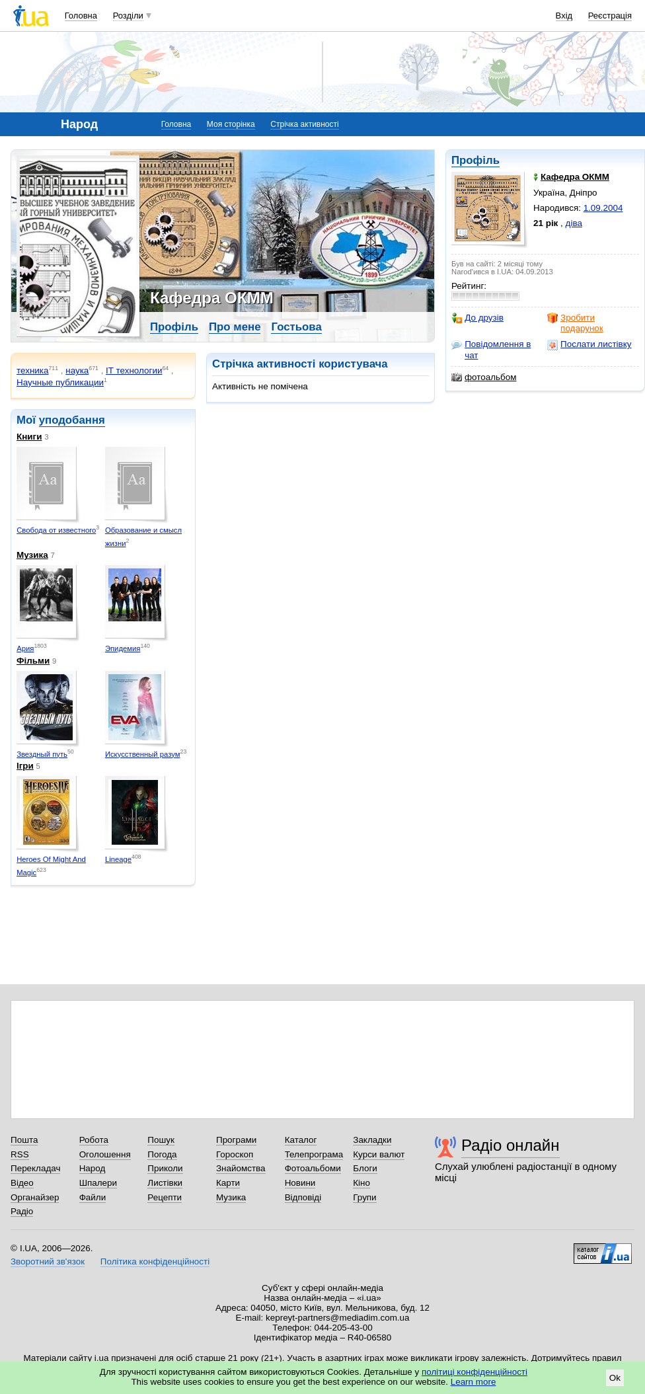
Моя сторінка (231, 124)
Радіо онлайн (510, 1145)
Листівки (164, 1183)
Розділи (128, 15)
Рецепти (164, 1197)
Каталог (301, 1140)
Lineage (118, 859)
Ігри (25, 766)
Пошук (160, 1140)
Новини (300, 1183)
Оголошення (105, 1154)
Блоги (365, 1168)
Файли (92, 1197)
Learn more (473, 1382)
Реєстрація (610, 15)
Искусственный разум (142, 754)
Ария (25, 648)
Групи (364, 1197)
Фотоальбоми (313, 1168)
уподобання (72, 420)
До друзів (477, 318)
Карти (228, 1183)
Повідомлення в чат (491, 349)
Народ (92, 1168)
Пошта (24, 1140)
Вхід (564, 15)
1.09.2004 (603, 208)
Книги (29, 437)
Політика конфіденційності (154, 1261)
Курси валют (378, 1154)
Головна (81, 15)
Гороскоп (234, 1154)
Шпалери (98, 1183)
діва (574, 223)
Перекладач (35, 1168)
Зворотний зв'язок (48, 1261)
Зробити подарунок (575, 323)
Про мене (235, 327)
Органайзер (35, 1197)
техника (32, 370)
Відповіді (303, 1197)
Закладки (372, 1140)
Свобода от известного (56, 530)
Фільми (33, 661)
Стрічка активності (304, 124)
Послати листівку (589, 344)
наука (77, 370)
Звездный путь (42, 754)
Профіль (475, 160)
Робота (93, 1140)
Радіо (22, 1211)
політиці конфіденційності (474, 1372)
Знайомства (241, 1168)
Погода (161, 1154)
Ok (615, 1378)
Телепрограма (314, 1154)
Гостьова (296, 327)
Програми (236, 1140)
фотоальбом (483, 377)
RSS (20, 1154)
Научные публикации (60, 382)
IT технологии (134, 370)
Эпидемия (123, 648)
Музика (32, 555)
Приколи (164, 1168)
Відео (22, 1183)
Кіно (361, 1183)
